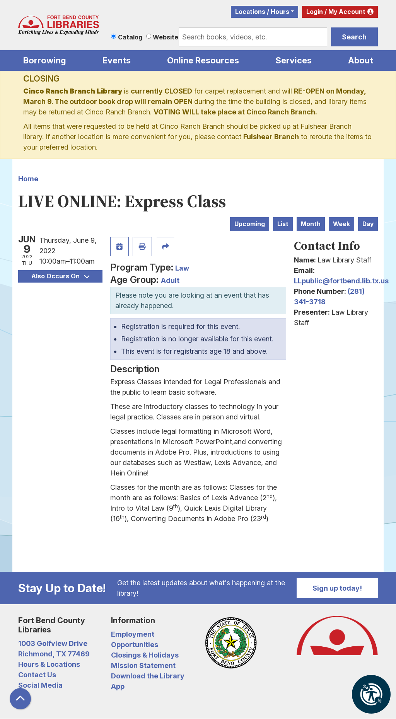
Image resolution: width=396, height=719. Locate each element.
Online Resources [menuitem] (203, 60)
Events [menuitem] (116, 60)
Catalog (130, 37)
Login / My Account (335, 11)
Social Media (40, 685)
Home (28, 179)
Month (311, 224)
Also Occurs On (60, 276)
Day (368, 224)
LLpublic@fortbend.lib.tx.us (341, 281)
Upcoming (249, 224)
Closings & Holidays (145, 655)
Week (341, 224)
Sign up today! (337, 588)
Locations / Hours (262, 11)
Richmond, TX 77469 (54, 654)
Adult (170, 280)
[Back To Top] (20, 698)
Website (165, 37)
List (282, 224)
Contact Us (37, 675)
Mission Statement (143, 665)
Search (354, 37)
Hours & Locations (49, 664)
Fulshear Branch (271, 137)
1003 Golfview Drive (52, 643)
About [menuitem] (360, 60)
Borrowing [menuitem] (44, 60)
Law (182, 268)
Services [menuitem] (293, 60)
